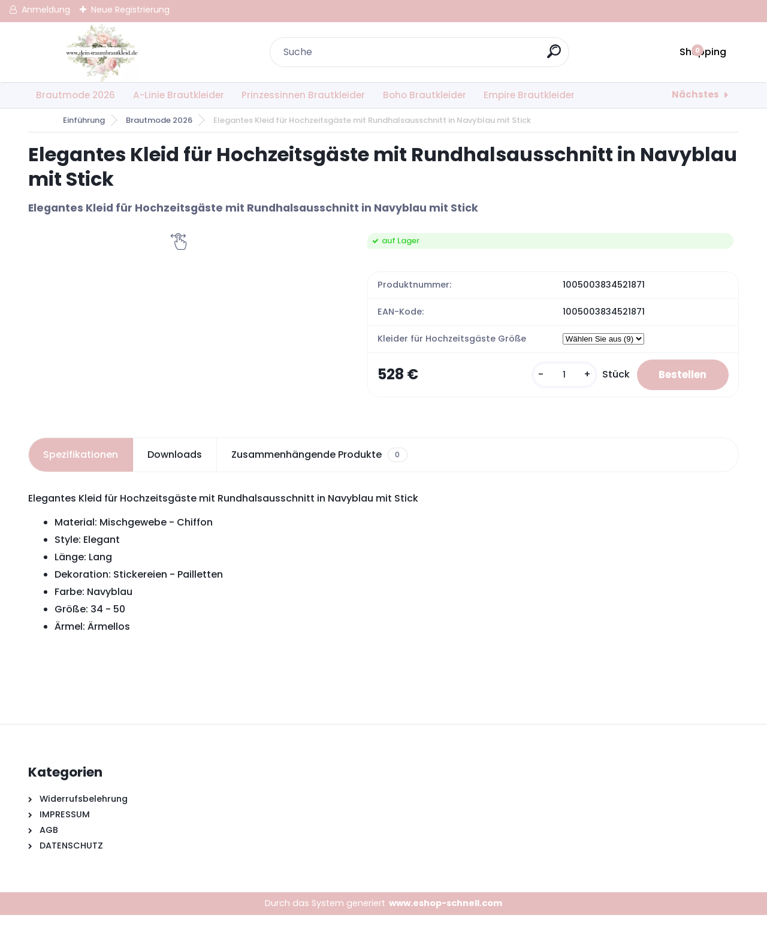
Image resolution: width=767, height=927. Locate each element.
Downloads (174, 466)
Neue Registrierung (130, 10)
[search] (555, 56)
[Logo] (101, 52)
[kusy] (558, 380)
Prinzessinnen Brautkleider (303, 95)
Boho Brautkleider (424, 95)
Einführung (84, 120)
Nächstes (695, 94)
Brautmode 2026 (75, 95)
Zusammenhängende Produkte (319, 467)
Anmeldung (46, 10)
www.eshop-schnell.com (445, 915)
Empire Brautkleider (529, 95)
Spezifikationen (80, 466)
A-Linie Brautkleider (178, 95)
